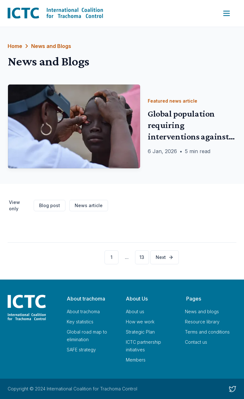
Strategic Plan (140, 332)
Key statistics (80, 321)
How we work (140, 321)
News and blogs (202, 311)
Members (136, 359)
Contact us (196, 342)
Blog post (49, 205)
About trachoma (83, 311)
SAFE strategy (81, 349)
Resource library (202, 321)
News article (89, 205)
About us (135, 311)
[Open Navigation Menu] (226, 13)
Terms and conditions (207, 332)
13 (141, 257)
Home (15, 46)
